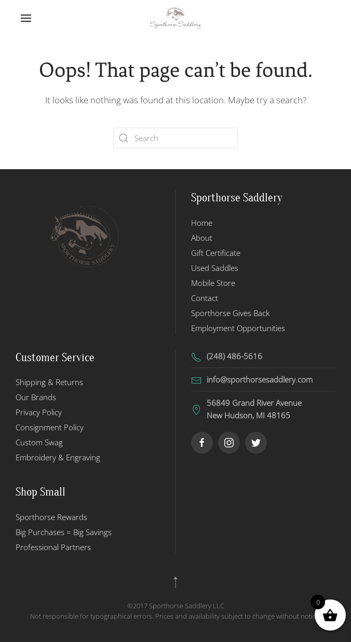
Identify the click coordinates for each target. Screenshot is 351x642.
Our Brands (36, 397)
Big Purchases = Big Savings (64, 532)
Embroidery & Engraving (58, 457)
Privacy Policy (39, 412)
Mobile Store (213, 283)
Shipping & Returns (49, 382)
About (201, 238)
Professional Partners (53, 547)
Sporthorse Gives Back (230, 313)
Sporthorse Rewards (51, 517)
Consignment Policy (50, 427)
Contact (204, 298)
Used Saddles (214, 268)
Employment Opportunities (238, 328)
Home (201, 222)
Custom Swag (39, 442)
